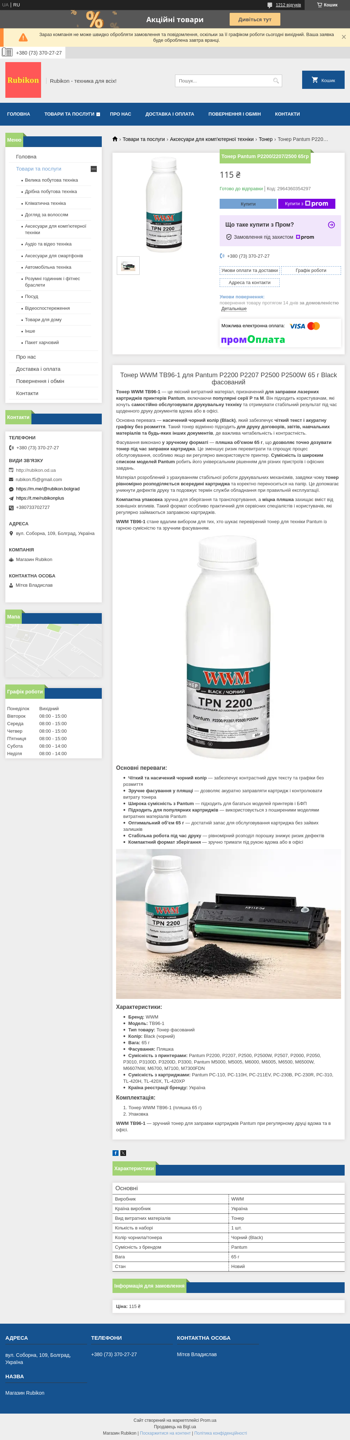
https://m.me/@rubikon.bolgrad (48, 488)
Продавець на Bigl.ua (175, 1426)
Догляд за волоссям (46, 214)
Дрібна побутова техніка (51, 191)
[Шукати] (276, 81)
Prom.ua (208, 1420)
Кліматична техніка (45, 203)
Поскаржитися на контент (165, 1433)
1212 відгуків (288, 4)
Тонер (266, 139)
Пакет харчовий (42, 342)
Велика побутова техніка (51, 180)
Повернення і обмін (235, 114)
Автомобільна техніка (48, 267)
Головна (18, 114)
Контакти (287, 114)
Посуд (31, 296)
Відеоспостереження (47, 308)
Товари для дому (43, 319)
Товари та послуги (69, 114)
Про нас (120, 114)
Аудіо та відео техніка (48, 244)
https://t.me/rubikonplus (40, 498)
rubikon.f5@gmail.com (39, 479)
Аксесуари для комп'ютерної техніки (212, 139)
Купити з (306, 204)
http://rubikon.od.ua (36, 470)
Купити (248, 204)
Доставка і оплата (170, 114)
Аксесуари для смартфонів (54, 255)
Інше (30, 331)
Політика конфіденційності (220, 1433)
